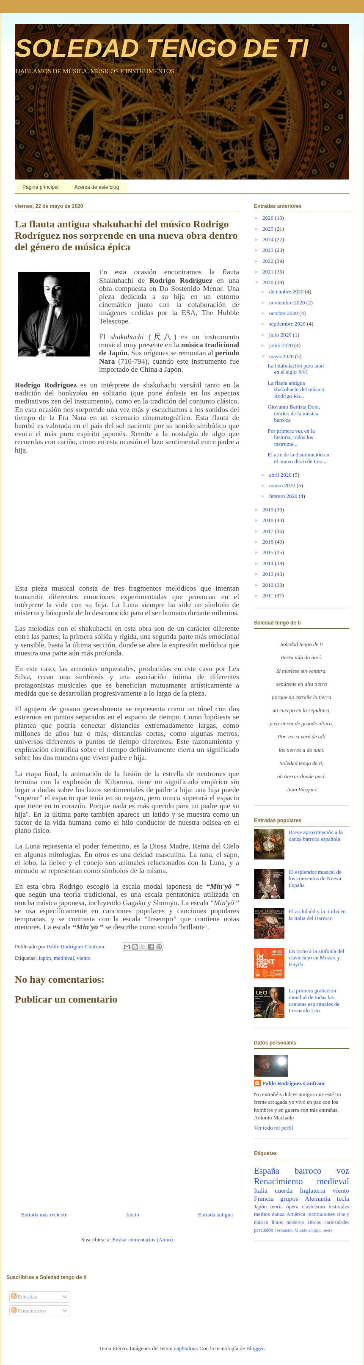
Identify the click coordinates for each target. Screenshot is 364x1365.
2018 (268, 520)
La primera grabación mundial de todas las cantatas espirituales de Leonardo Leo (314, 1000)
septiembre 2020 (288, 324)
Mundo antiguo (308, 1230)
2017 (268, 531)
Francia (264, 1198)
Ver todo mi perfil (273, 1128)
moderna (295, 1222)
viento (84, 958)
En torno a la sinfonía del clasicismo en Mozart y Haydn (316, 957)
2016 (268, 542)
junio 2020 (281, 345)
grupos (289, 1198)
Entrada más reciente (44, 1214)
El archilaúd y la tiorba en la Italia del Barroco (317, 914)
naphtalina (185, 1348)
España (266, 1170)
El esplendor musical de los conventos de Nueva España (315, 878)
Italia (260, 1190)
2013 (268, 574)
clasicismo (313, 1206)
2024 (268, 239)
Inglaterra (312, 1190)
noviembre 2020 (287, 302)
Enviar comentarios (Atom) (142, 1239)
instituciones (321, 1214)
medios (262, 1214)
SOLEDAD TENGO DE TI (161, 48)
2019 (268, 509)
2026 (268, 218)
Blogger (255, 1348)
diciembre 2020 (287, 291)
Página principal (40, 187)
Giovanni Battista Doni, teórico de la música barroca (293, 413)
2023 (268, 250)
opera (327, 1230)
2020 (268, 282)
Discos (314, 1222)
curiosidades (337, 1222)
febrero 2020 (284, 496)
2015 (268, 552)
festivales (338, 1206)
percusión (263, 1230)
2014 (268, 563)
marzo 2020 (283, 485)
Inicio (132, 1214)
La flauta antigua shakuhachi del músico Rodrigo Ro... (295, 389)
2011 (268, 595)
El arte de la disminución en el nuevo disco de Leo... (298, 457)
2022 (268, 261)
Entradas (24, 1296)
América (296, 1214)
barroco (308, 1170)
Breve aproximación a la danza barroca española (315, 835)
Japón (44, 958)
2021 (268, 271)
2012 (268, 585)
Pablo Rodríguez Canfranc (293, 1083)
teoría (276, 1206)
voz (342, 1170)
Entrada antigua (215, 1214)
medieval (64, 958)
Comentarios (28, 1310)
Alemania (318, 1198)
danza (278, 1214)
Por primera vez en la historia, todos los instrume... (290, 437)
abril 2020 (281, 475)
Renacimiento (278, 1181)
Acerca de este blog (96, 187)
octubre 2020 (284, 313)
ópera (292, 1206)
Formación (283, 1230)
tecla (343, 1198)
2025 (268, 229)
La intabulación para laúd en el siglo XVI (295, 369)
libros (277, 1222)
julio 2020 (281, 335)
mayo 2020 (282, 356)
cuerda (283, 1190)
